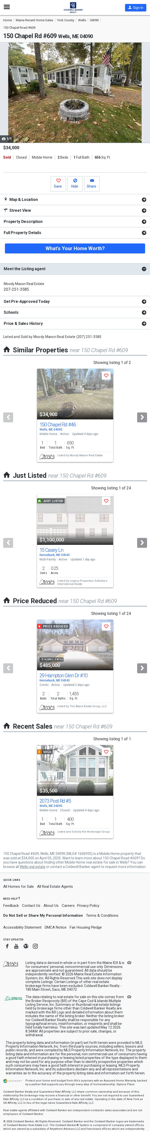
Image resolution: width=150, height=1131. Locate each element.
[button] (135, 7)
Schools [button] (11, 312)
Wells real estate (32, 867)
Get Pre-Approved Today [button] (26, 301)
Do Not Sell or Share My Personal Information (43, 915)
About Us (51, 905)
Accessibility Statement (22, 927)
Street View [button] (17, 210)
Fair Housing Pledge (86, 927)
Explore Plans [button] (125, 1084)
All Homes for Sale (18, 886)
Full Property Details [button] (22, 232)
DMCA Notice (55, 927)
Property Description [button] (23, 221)
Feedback (11, 906)
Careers (68, 905)
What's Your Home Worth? (75, 248)
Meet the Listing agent (24, 268)
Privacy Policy (88, 905)
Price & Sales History (23, 323)
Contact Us (31, 905)
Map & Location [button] (21, 199)
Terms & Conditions (102, 915)
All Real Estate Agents (55, 886)
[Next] (142, 417)
